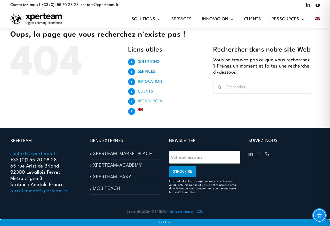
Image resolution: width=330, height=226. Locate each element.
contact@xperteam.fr (33, 154)
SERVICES (146, 72)
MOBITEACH (106, 188)
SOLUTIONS (148, 62)
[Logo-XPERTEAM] (36, 16)
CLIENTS (145, 92)
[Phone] (267, 154)
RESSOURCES (150, 101)
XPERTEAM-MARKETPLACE (122, 154)
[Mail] (259, 154)
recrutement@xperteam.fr (39, 191)
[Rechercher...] (262, 87)
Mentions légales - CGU (186, 211)
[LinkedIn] (251, 154)
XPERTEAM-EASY (112, 177)
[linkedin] (308, 5)
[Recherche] (219, 87)
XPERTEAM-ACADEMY (117, 165)
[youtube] (318, 5)
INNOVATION (150, 82)
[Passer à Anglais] (317, 19)
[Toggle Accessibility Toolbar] (319, 215)
